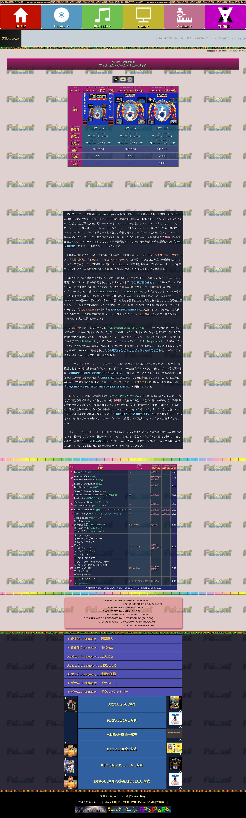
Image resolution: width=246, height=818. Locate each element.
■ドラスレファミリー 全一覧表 (122, 765)
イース (93, 259)
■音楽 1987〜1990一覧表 (133, 781)
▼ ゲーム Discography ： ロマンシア (91, 665)
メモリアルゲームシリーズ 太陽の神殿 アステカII (135, 350)
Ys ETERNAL (87, 309)
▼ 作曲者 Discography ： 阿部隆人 (90, 638)
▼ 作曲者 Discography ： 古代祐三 (90, 647)
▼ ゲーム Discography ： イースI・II (92, 682)
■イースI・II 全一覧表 (122, 749)
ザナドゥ (123, 264)
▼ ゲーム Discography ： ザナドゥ (90, 656)
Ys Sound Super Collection (122, 309)
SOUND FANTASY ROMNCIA (132, 414)
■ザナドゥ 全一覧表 (122, 704)
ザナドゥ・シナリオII (154, 255)
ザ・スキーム (147, 314)
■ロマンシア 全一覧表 (122, 720)
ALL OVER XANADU (94, 441)
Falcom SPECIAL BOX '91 (114, 377)
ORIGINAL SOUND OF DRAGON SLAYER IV (95, 373)
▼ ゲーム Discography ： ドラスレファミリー (97, 691)
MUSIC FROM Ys (142, 282)
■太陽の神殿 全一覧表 (122, 734)
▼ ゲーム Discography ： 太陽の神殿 (91, 674)
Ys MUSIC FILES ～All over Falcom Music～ (123, 23)
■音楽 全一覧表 (104, 781)
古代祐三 (167, 237)
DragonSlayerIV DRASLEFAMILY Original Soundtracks (98, 386)
